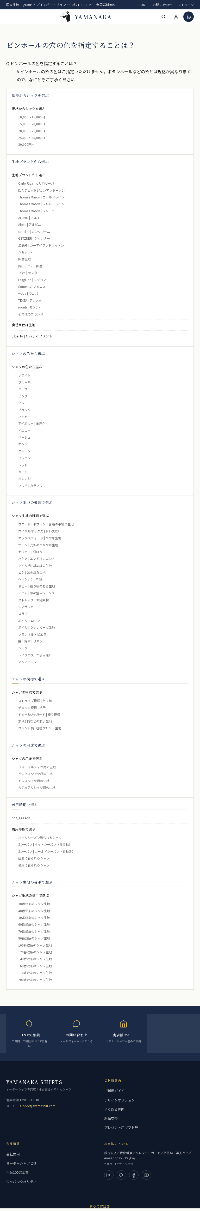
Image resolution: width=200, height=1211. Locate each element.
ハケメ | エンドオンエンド (36, 558)
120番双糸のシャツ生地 (35, 952)
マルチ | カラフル (30, 485)
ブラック (24, 409)
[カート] (188, 16)
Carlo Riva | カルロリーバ (36, 183)
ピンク (23, 396)
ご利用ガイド (114, 1090)
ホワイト (24, 375)
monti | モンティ (29, 307)
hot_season (21, 817)
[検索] (163, 16)
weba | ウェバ (28, 293)
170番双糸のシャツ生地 (35, 972)
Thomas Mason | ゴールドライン (41, 197)
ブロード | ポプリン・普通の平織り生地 (46, 524)
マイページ (186, 4)
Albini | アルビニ (29, 224)
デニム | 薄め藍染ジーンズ (36, 593)
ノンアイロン (27, 661)
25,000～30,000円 (31, 137)
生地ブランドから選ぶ (29, 174)
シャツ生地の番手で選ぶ (30, 895)
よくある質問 (114, 1109)
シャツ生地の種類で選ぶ (30, 515)
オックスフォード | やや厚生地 (39, 538)
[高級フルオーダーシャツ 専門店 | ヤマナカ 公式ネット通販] (86, 16)
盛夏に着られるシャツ (33, 858)
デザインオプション (119, 1100)
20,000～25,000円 (31, 131)
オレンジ (24, 478)
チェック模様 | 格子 (32, 707)
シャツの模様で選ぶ (27, 692)
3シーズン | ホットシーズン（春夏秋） (45, 844)
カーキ (23, 471)
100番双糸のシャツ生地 (35, 945)
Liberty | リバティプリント (32, 336)
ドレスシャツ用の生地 (33, 780)
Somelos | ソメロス (32, 286)
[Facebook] (134, 1175)
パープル (24, 389)
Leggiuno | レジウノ (32, 279)
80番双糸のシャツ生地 (34, 938)
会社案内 (13, 1154)
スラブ (23, 613)
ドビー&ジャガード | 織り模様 (39, 714)
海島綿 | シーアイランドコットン (41, 245)
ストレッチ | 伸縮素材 (33, 600)
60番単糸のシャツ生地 (34, 924)
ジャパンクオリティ (21, 1181)
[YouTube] (146, 1175)
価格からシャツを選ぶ (29, 108)
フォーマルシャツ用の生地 (37, 767)
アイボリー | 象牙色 (31, 423)
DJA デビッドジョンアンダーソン (41, 190)
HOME (143, 4)
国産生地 (24, 259)
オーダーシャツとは (21, 1163)
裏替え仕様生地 (23, 324)
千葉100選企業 (17, 1172)
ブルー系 (24, 382)
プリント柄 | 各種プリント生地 (39, 728)
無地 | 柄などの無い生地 (35, 721)
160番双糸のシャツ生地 (35, 966)
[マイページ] (176, 16)
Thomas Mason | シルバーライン (41, 204)
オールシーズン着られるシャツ (40, 837)
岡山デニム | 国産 (30, 266)
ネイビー (24, 416)
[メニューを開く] (10, 16)
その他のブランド (30, 314)
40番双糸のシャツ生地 (34, 917)
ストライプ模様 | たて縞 (35, 700)
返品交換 (111, 1118)
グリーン (24, 451)
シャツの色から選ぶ (27, 366)
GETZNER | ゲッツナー (34, 238)
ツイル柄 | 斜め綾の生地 (35, 565)
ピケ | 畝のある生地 (32, 572)
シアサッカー (27, 606)
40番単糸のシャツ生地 (34, 911)
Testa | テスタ (27, 272)
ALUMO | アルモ (29, 217)
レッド (23, 465)
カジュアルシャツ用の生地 (36, 787)
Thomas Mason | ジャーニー (38, 211)
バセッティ (26, 252)
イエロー (24, 430)
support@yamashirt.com (37, 1106)
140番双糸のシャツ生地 (35, 958)
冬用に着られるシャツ (33, 865)
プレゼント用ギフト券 (121, 1127)
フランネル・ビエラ (32, 634)
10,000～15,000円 (31, 117)
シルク (23, 648)
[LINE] (121, 1175)
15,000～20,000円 (31, 124)
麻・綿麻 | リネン (30, 641)
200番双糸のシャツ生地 (35, 979)
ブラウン (24, 458)
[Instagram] (109, 1175)
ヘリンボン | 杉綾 (30, 579)
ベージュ (24, 437)
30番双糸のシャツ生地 (34, 903)
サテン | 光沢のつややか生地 (38, 545)
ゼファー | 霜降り (30, 551)
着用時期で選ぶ (23, 829)
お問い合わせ (162, 4)
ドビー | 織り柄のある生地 (36, 586)
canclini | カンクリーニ (34, 231)
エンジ (23, 444)
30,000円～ (26, 144)
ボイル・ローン (29, 620)
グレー (23, 403)
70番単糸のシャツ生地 (34, 931)
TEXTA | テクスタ (30, 300)
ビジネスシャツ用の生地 (35, 773)
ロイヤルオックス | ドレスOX (38, 531)
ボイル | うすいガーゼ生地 (36, 627)
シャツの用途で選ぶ (27, 758)
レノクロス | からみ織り (35, 655)
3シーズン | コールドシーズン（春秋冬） (46, 851)
